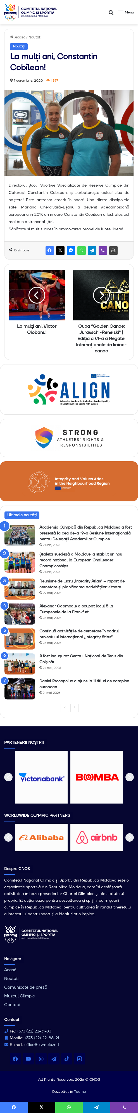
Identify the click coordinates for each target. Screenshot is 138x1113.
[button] (8, 777)
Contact (12, 1005)
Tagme (80, 1091)
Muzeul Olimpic (19, 996)
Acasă (17, 37)
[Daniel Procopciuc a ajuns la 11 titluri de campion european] (19, 688)
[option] (41, 777)
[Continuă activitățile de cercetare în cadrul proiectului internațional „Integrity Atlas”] (19, 639)
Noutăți (34, 37)
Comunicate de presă (25, 987)
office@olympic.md (41, 1044)
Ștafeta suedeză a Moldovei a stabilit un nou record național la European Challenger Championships (80, 560)
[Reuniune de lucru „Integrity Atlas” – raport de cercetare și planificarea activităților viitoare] (19, 589)
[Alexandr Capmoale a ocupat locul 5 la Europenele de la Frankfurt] (19, 614)
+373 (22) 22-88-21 (41, 1038)
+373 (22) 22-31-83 (34, 1031)
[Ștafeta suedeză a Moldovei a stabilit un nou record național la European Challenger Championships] (19, 562)
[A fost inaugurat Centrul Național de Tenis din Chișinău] (19, 663)
